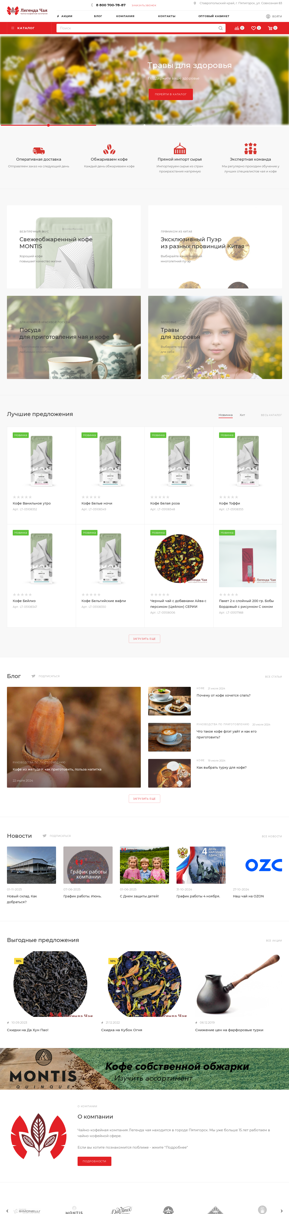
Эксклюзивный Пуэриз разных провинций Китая (203, 243)
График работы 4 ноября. (198, 896)
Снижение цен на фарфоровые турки (229, 1030)
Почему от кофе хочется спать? (224, 695)
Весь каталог (271, 415)
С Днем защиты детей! (139, 896)
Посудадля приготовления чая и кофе (64, 333)
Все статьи (273, 676)
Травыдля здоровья (180, 333)
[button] (48, 125)
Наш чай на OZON (248, 896)
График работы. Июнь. (82, 896)
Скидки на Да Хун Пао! (27, 1030)
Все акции (274, 940)
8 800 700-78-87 (111, 5)
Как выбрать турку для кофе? (222, 767)
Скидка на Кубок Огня (121, 1030)
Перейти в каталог (171, 94)
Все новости (272, 836)
